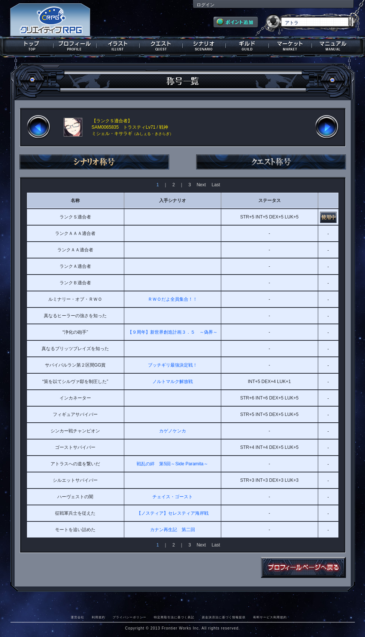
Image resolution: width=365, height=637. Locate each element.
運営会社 (77, 617)
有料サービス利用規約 (270, 617)
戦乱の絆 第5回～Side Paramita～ (172, 463)
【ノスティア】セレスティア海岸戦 (173, 513)
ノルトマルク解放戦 (172, 381)
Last (216, 184)
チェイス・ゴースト (172, 496)
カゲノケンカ (172, 431)
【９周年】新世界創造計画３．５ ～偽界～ (173, 332)
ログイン (206, 4)
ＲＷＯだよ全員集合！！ (172, 299)
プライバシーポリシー (129, 617)
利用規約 (98, 617)
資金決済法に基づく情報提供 (224, 617)
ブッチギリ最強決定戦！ (172, 365)
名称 (75, 200)
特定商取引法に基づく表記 (174, 617)
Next (201, 184)
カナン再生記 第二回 (172, 529)
